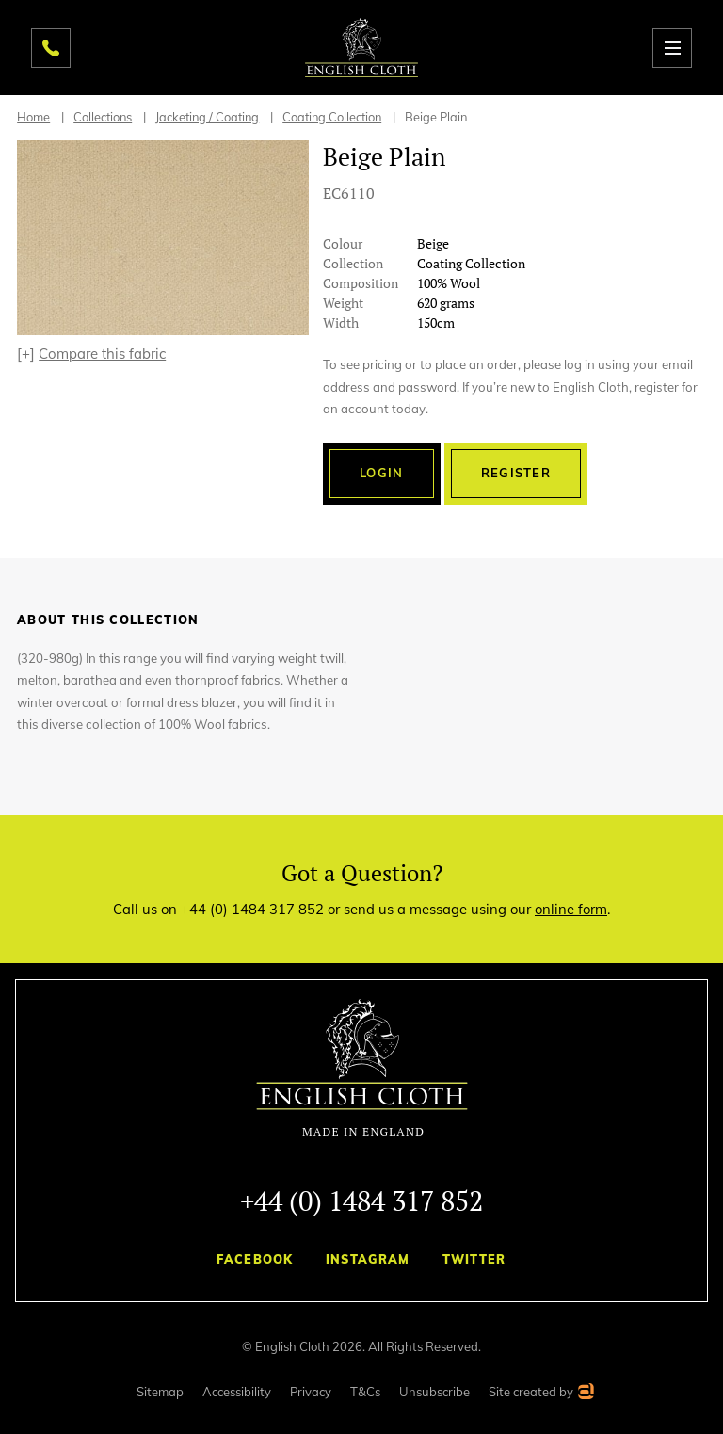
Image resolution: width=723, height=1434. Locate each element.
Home (33, 116)
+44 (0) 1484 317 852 (361, 1200)
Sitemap (160, 1391)
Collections (102, 116)
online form (571, 909)
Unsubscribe (434, 1391)
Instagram (368, 1258)
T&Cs (365, 1391)
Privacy (310, 1391)
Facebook (255, 1258)
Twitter (474, 1258)
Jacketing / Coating (207, 116)
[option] (163, 237)
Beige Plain (436, 116)
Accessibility (236, 1391)
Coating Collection (331, 116)
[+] (91, 354)
